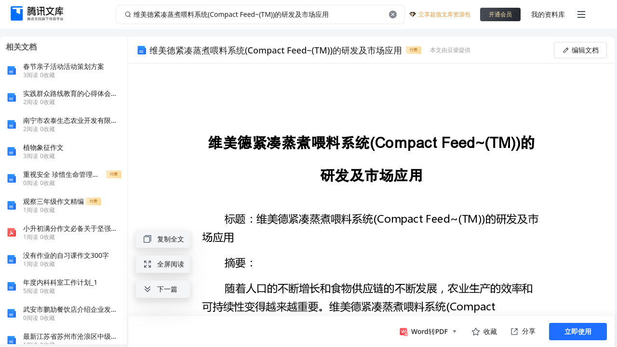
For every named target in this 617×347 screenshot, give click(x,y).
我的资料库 (548, 14)
